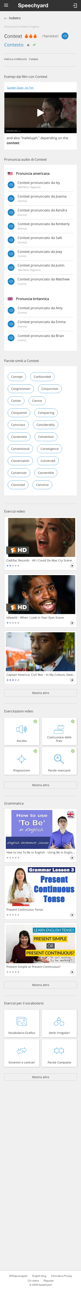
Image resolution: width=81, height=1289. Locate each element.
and (10, 138)
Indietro (15, 18)
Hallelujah (29, 138)
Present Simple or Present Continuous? (33, 967)
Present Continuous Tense (24, 909)
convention (46, 437)
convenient (19, 437)
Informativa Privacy (61, 1276)
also (16, 138)
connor (37, 401)
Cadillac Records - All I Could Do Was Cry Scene (39, 560)
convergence (50, 449)
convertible (46, 473)
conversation (20, 461)
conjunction (49, 389)
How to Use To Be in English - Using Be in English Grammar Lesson (40, 852)
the (65, 138)
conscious (18, 425)
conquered (19, 413)
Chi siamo (33, 1280)
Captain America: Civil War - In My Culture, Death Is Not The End (40, 675)
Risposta (48, 1280)
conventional (20, 449)
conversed (48, 461)
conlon (16, 401)
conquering (46, 413)
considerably (45, 425)
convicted (18, 485)
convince (42, 485)
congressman (20, 389)
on (60, 138)
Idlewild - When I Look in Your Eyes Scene (35, 617)
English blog (39, 1276)
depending (48, 138)
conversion (19, 473)
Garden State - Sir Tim (20, 87)
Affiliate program (18, 1276)
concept (17, 377)
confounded (42, 377)
